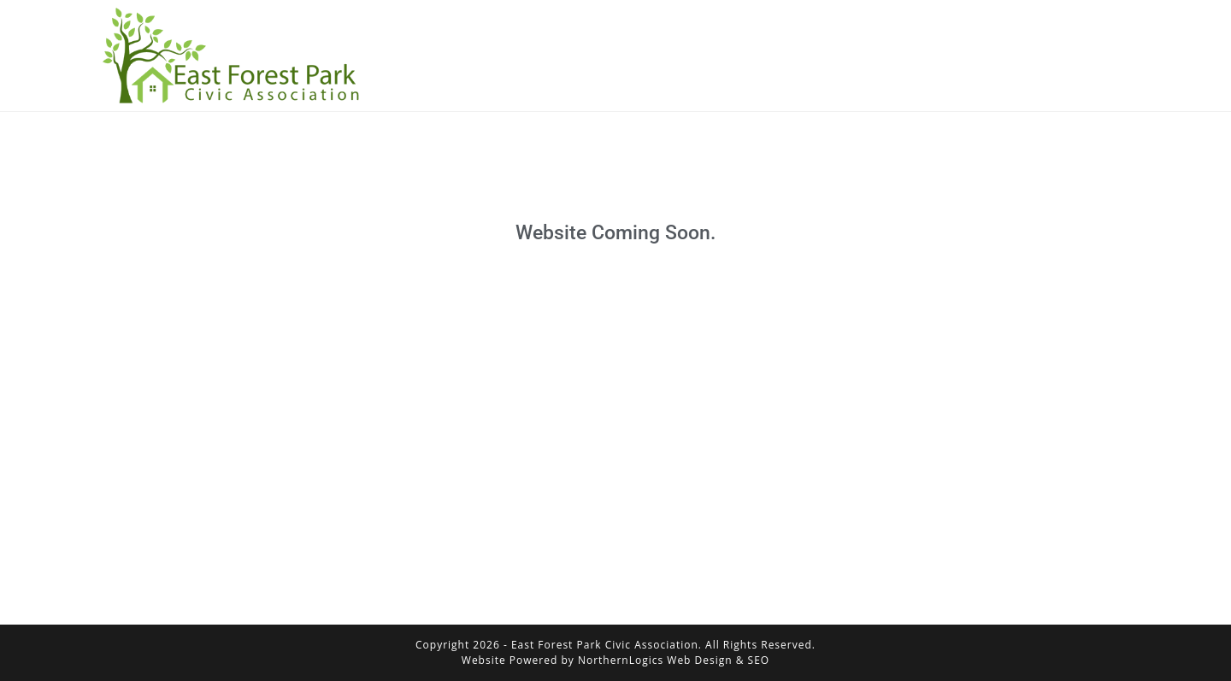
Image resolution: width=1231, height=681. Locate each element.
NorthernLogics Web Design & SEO (673, 660)
